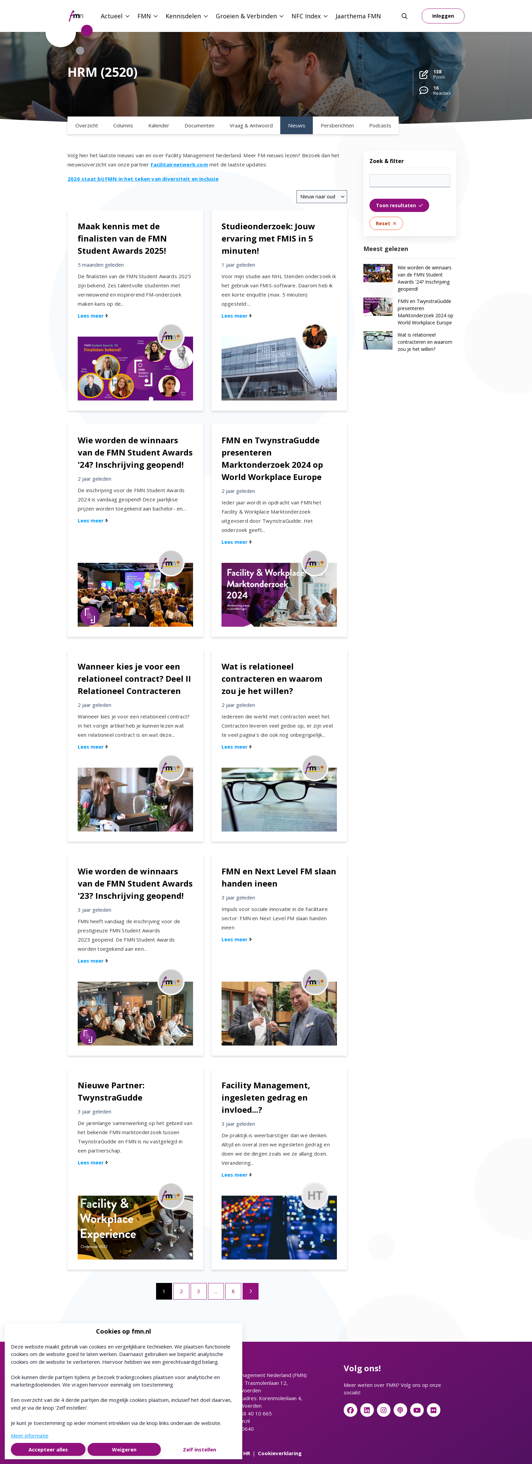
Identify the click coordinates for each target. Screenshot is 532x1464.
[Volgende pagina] (251, 1291)
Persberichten (337, 125)
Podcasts (380, 125)
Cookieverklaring (280, 1453)
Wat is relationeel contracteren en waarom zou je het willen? (272, 678)
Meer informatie (30, 1435)
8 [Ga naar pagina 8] (233, 1291)
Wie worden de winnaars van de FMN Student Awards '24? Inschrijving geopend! (135, 452)
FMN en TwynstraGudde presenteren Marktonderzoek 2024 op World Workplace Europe (425, 312)
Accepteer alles (48, 1449)
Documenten (199, 125)
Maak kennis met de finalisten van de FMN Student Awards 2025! (122, 238)
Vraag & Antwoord (251, 125)
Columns (123, 125)
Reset (386, 223)
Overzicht (86, 125)
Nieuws (296, 125)
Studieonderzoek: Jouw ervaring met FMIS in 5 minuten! (268, 238)
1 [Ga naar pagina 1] (164, 1291)
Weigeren (124, 1449)
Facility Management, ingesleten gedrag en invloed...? (266, 1097)
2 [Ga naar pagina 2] (181, 1291)
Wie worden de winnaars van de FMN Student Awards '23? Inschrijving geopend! (135, 883)
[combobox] (322, 196)
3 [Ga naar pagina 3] (198, 1291)
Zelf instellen (199, 1449)
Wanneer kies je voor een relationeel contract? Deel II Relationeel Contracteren (134, 678)
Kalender (158, 125)
